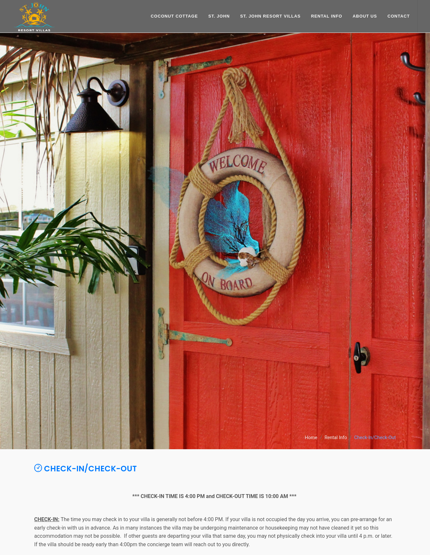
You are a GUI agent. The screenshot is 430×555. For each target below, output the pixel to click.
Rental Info (335, 438)
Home (311, 438)
